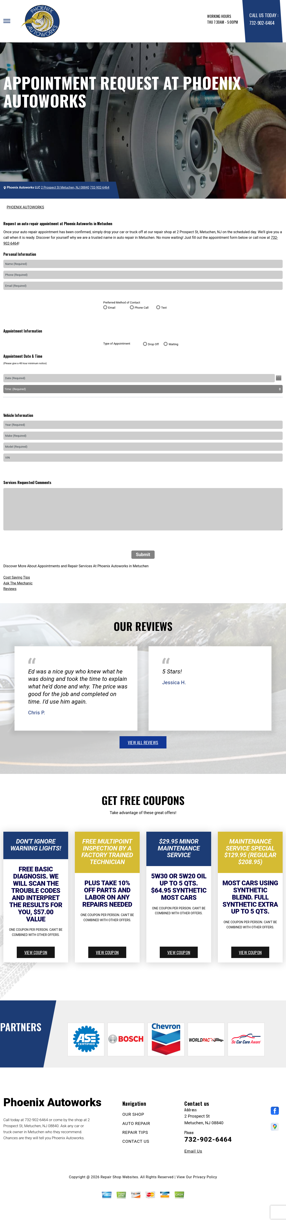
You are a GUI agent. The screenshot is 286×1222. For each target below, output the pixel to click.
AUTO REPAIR (136, 1123)
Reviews (10, 589)
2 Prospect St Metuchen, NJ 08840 (65, 187)
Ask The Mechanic (18, 583)
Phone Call (142, 307)
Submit (143, 554)
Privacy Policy (205, 1177)
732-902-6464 (261, 22)
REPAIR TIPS (135, 1132)
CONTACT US (135, 1141)
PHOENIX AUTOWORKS (25, 207)
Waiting (173, 344)
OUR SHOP (133, 1114)
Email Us (193, 1151)
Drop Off (153, 344)
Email (111, 307)
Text (164, 307)
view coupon (35, 952)
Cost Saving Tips (16, 577)
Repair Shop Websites (119, 1177)
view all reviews (143, 742)
